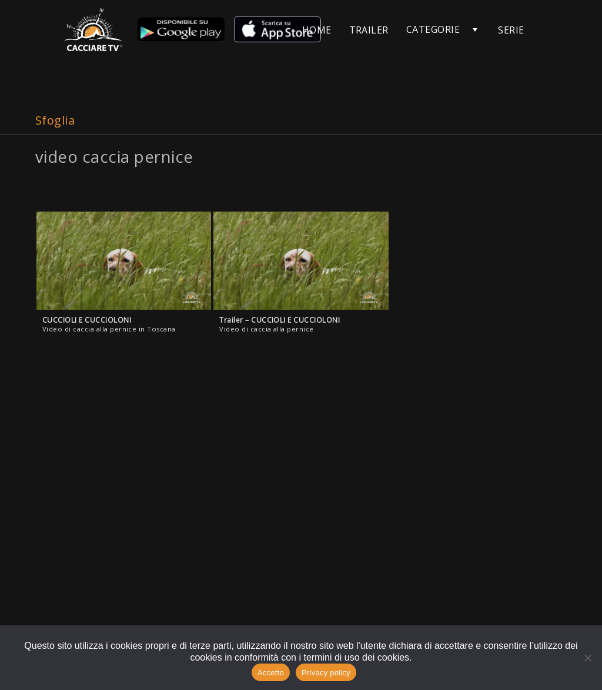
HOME (317, 30)
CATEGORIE (433, 29)
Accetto (270, 672)
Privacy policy (326, 672)
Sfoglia (55, 120)
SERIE (511, 30)
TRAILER (369, 30)
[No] (587, 658)
